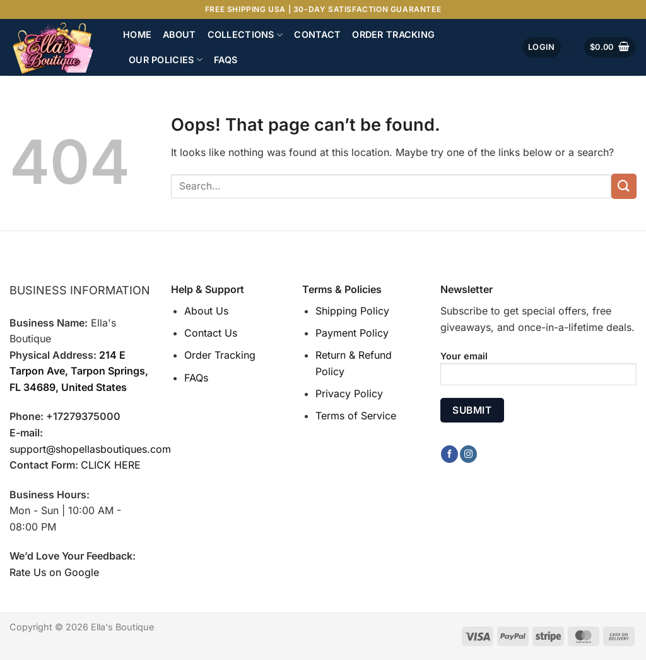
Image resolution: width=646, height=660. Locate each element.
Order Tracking (393, 34)
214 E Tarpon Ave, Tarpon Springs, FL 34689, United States (78, 371)
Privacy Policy (349, 393)
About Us (206, 310)
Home (137, 34)
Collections (245, 35)
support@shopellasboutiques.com (90, 449)
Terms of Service (355, 415)
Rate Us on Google (54, 572)
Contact (317, 34)
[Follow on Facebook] (449, 454)
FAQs (225, 59)
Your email (538, 372)
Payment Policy (352, 333)
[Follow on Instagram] (468, 454)
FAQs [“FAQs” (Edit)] (196, 377)
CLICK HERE (111, 465)
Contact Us (210, 333)
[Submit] (624, 186)
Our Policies (166, 60)
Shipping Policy (352, 310)
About (179, 34)
